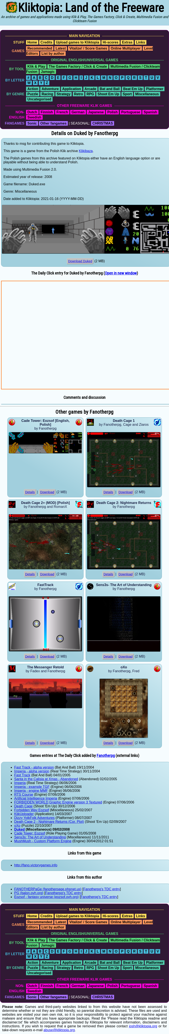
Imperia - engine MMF (31, 790)
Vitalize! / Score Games (88, 48)
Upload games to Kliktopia (77, 42)
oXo (17, 825)
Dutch (32, 112)
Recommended (39, 48)
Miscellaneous (147, 94)
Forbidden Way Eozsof (31, 810)
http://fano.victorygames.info (35, 865)
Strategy (63, 94)
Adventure (50, 89)
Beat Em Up (133, 89)
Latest (61, 48)
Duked (19, 829)
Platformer (154, 89)
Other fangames (53, 123)
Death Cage (23, 806)
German (77, 112)
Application (71, 89)
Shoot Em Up (108, 94)
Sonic (32, 123)
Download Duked (80, 261)
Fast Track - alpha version (34, 767)
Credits (46, 42)
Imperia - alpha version (31, 771)
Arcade (90, 89)
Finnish (47, 112)
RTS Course (23, 794)
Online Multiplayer (126, 48)
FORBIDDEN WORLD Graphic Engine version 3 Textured (58, 802)
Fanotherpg (106, 755)
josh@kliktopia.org (143, 1026)
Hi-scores (110, 42)
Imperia (20, 783)
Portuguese (130, 112)
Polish (112, 112)
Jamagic (48, 71)
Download (47, 492)
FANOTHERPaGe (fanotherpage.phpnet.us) (47, 889)
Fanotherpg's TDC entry (101, 889)
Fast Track (22, 775)
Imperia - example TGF (32, 787)
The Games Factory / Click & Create (78, 66)
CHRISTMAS (102, 123)
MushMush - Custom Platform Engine (42, 841)
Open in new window (121, 273)
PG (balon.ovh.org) (28, 893)
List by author (53, 53)
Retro (78, 94)
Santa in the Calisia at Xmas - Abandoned (46, 779)
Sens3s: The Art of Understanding (40, 837)
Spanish (150, 112)
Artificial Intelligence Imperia (35, 798)
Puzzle (32, 94)
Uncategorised (39, 99)
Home (32, 42)
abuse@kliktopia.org (59, 1030)
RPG (90, 94)
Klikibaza (86, 151)
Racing (47, 94)
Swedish (34, 117)
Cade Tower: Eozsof (29, 833)
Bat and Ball (109, 89)
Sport (127, 94)
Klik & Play (36, 66)
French (62, 112)
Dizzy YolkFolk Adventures (34, 818)
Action (32, 89)
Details (30, 492)
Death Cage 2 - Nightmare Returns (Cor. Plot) (49, 821)
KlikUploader (24, 814)
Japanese (96, 112)
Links (140, 42)
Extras (127, 42)
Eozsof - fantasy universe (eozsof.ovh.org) (46, 897)
